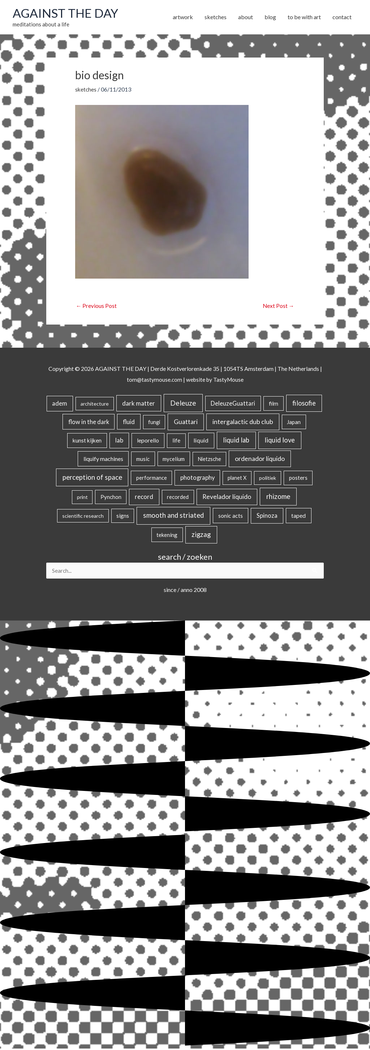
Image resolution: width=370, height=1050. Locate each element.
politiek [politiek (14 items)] (267, 479)
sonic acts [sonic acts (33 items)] (230, 516)
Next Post (278, 306)
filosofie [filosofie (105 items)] (304, 404)
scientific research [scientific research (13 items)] (83, 517)
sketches (86, 89)
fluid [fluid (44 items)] (129, 422)
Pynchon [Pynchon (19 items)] (110, 498)
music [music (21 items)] (143, 460)
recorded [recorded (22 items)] (178, 498)
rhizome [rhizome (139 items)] (278, 497)
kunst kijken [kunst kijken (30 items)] (87, 441)
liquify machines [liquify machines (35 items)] (103, 459)
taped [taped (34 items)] (298, 516)
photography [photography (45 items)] (197, 478)
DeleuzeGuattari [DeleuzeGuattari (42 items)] (233, 404)
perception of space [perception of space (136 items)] (92, 478)
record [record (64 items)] (144, 497)
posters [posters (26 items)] (298, 478)
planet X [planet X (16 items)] (237, 479)
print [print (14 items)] (82, 498)
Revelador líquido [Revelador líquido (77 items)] (226, 497)
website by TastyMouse (215, 380)
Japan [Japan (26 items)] (294, 422)
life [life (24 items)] (176, 441)
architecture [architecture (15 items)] (95, 405)
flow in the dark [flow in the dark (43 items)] (88, 422)
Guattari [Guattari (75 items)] (186, 422)
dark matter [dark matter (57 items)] (138, 404)
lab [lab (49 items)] (119, 441)
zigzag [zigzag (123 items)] (201, 535)
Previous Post (96, 306)
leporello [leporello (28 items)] (148, 441)
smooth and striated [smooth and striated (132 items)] (173, 516)
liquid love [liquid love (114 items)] (279, 441)
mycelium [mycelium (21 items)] (174, 460)
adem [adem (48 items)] (59, 404)
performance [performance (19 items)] (151, 478)
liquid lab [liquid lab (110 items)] (236, 441)
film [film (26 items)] (273, 404)
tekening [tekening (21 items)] (166, 536)
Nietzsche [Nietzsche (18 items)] (209, 460)
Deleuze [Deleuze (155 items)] (183, 404)
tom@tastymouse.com (153, 380)
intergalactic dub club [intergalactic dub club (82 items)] (242, 422)
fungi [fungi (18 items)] (154, 423)
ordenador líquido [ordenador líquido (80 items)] (260, 459)
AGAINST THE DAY (67, 13)
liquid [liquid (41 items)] (201, 441)
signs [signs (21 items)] (122, 516)
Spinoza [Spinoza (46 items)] (267, 516)
